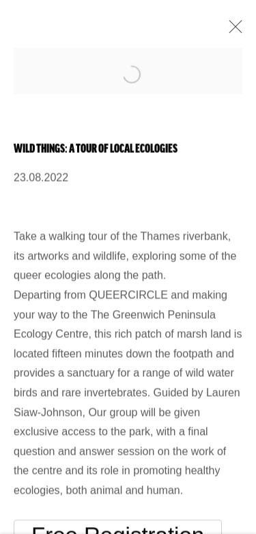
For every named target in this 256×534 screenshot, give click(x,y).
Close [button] (232, 30)
